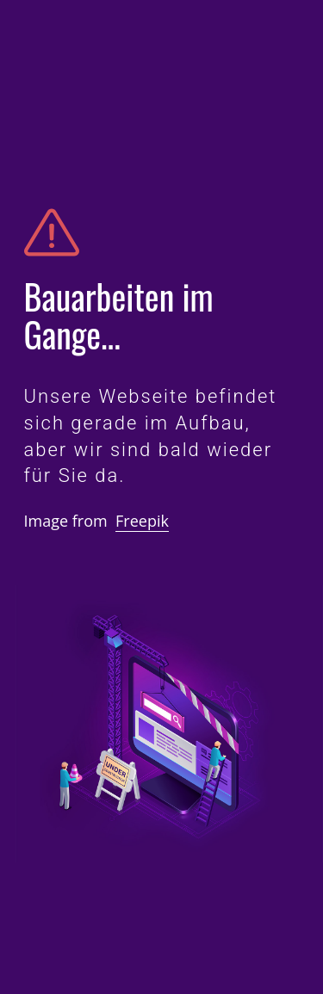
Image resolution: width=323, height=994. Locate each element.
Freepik (142, 520)
